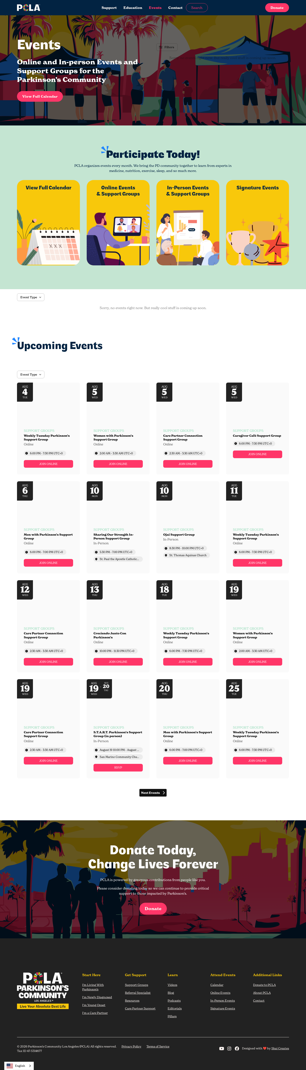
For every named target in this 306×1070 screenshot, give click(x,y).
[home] (45, 7)
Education (132, 8)
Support (109, 8)
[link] (48, 464)
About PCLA (262, 992)
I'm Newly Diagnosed (97, 997)
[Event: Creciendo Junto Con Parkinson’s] (118, 626)
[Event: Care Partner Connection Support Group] (187, 429)
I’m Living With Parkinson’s (93, 987)
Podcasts (174, 1000)
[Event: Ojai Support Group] (187, 527)
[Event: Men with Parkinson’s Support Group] (48, 527)
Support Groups (136, 985)
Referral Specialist (138, 992)
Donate (277, 8)
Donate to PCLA (264, 985)
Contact (175, 8)
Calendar (216, 985)
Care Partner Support (140, 1008)
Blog (171, 992)
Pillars (172, 1016)
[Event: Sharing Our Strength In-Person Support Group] (118, 527)
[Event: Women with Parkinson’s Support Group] (118, 429)
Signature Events (222, 1008)
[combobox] (19, 1066)
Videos (172, 985)
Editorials (175, 1008)
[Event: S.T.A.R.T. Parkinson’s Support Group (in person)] (118, 728)
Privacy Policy (131, 1046)
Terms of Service (157, 1046)
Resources (132, 1000)
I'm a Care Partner (95, 1013)
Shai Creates (280, 1048)
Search (197, 8)
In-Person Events (222, 1000)
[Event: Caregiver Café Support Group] (257, 429)
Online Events (220, 992)
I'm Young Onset (93, 1005)
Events (155, 8)
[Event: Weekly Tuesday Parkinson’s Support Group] (48, 429)
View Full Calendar (40, 96)
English (16, 1066)
